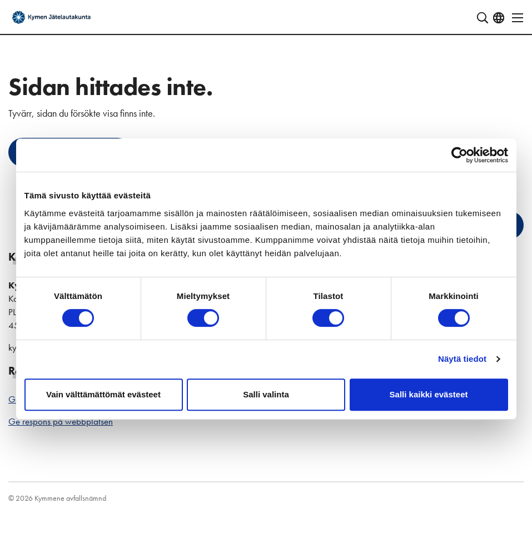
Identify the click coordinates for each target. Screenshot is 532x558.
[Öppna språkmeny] (498, 18)
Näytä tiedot (462, 358)
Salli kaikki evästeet (429, 394)
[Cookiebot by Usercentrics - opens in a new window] (459, 155)
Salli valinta (266, 394)
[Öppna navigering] (514, 18)
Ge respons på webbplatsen (60, 421)
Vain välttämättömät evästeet (103, 394)
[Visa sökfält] (482, 18)
